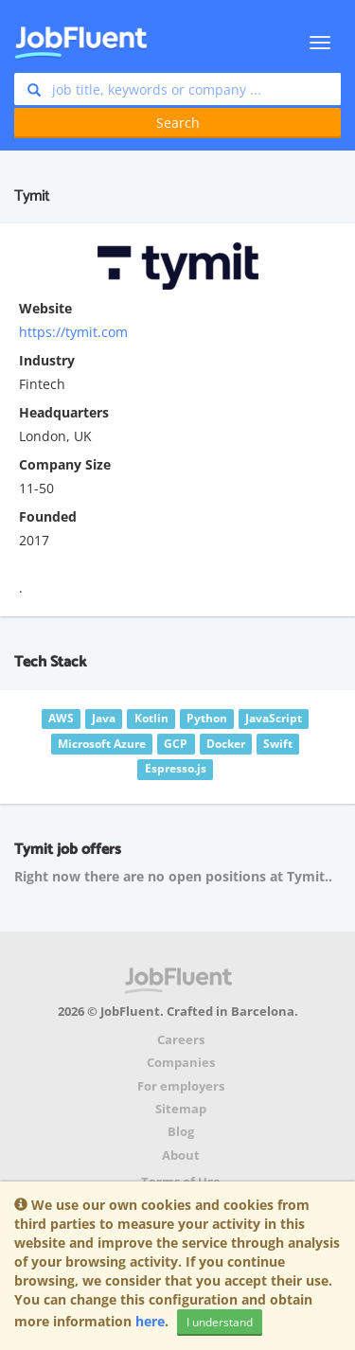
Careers (180, 1040)
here (150, 1321)
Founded (48, 516)
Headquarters (64, 412)
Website (45, 308)
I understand (219, 1322)
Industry (47, 360)
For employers (180, 1086)
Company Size (65, 464)
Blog (181, 1132)
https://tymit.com (73, 332)
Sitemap (180, 1109)
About (181, 1155)
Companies (181, 1063)
